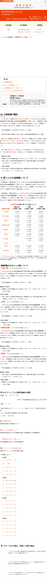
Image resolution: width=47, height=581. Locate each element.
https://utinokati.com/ (18, 408)
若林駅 (19, 152)
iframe (23, 57)
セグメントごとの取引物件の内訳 (14, 90)
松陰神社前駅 (12, 152)
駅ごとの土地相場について (11, 85)
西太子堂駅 (6, 141)
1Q (9, 474)
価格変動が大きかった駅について (14, 88)
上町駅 (12, 141)
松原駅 (6, 246)
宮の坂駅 (5, 239)
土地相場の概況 (8, 82)
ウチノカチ (7, 404)
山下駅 (6, 243)
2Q (9, 471)
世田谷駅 (5, 229)
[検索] (2, 1)
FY (9, 460)
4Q (9, 484)
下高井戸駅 (27, 32)
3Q (9, 467)
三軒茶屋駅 (20, 32)
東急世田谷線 (22, 29)
